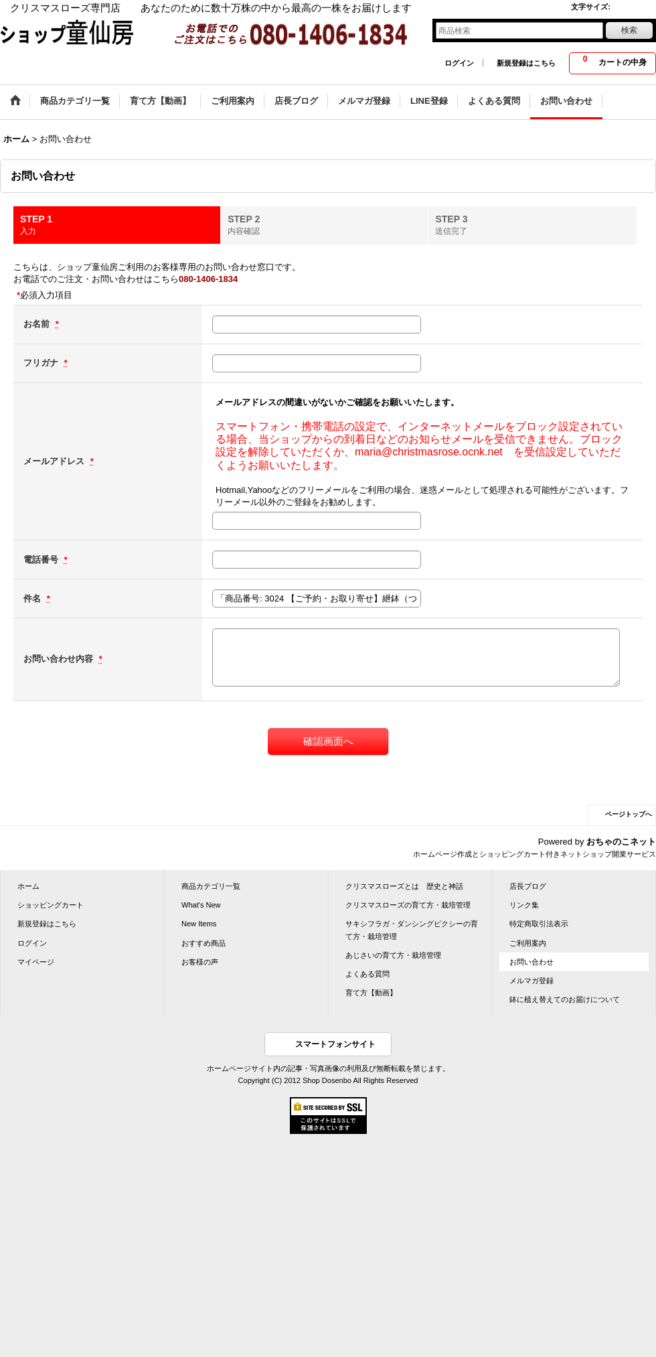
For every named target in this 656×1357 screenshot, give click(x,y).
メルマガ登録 (531, 981)
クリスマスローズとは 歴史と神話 (404, 886)
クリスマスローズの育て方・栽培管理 (408, 905)
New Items (198, 924)
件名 (33, 598)
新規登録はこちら (526, 63)
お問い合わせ (531, 962)
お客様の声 (199, 962)
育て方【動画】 (371, 993)
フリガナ (42, 363)
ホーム (28, 886)
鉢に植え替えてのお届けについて (564, 999)
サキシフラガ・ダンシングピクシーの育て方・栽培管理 (411, 930)
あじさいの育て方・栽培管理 (393, 955)
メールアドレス (55, 461)
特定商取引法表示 (538, 924)
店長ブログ (527, 886)
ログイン (459, 63)
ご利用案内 (527, 943)
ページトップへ (628, 814)
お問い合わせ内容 (59, 659)
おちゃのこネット (621, 842)
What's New (201, 905)
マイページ (35, 962)
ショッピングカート (50, 905)
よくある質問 (367, 974)
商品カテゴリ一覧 (210, 886)
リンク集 (524, 905)
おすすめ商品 (203, 943)
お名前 (37, 324)
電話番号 (42, 560)
